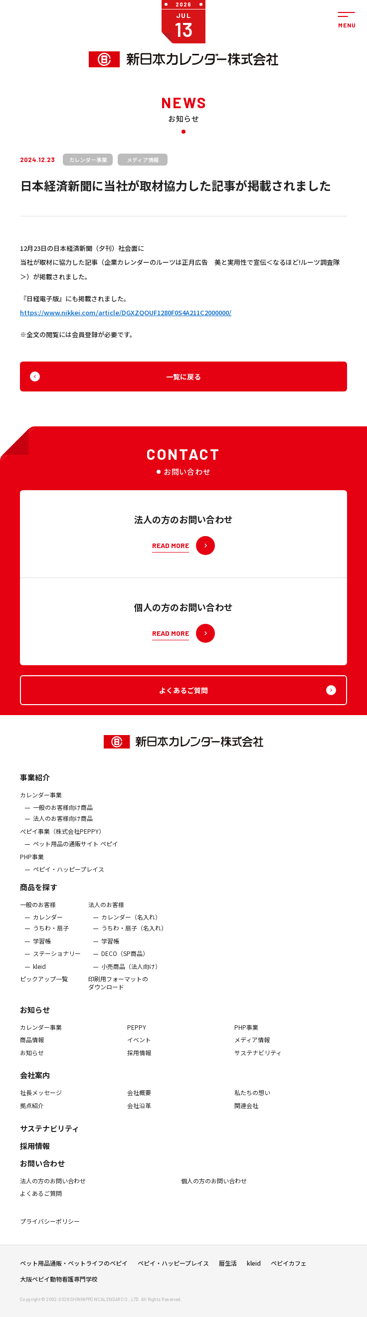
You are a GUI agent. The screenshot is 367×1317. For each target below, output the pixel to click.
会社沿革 (139, 1111)
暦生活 (228, 1266)
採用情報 (139, 1058)
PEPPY (136, 1032)
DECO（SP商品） (125, 959)
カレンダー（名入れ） (131, 923)
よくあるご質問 (41, 1199)
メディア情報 (252, 1045)
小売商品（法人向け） (131, 971)
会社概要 (139, 1098)
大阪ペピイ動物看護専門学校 (59, 1282)
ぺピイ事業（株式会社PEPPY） (62, 836)
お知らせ (35, 1014)
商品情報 (32, 1045)
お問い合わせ (42, 1168)
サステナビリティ (258, 1058)
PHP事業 (32, 862)
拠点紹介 (32, 1111)
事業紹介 (35, 782)
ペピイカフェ (289, 1266)
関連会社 (246, 1111)
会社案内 (35, 1080)
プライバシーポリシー (50, 1226)
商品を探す (38, 892)
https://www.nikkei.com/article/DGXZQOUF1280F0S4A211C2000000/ (125, 312)
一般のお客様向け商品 (63, 813)
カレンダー (48, 923)
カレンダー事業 (41, 800)
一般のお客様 (38, 910)
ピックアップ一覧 (44, 984)
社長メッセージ (41, 1098)
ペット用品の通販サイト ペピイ (75, 849)
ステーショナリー (57, 959)
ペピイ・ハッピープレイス (68, 875)
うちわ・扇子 (51, 934)
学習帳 (42, 946)
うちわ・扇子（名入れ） (134, 934)
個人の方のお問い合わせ (214, 1186)
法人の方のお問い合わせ (53, 1186)
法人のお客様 (106, 910)
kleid (39, 971)
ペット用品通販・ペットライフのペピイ (74, 1266)
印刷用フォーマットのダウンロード (118, 988)
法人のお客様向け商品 (63, 823)
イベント (139, 1045)
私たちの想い (252, 1098)
